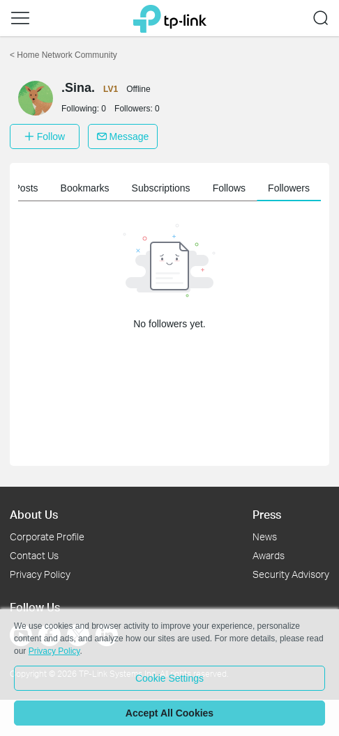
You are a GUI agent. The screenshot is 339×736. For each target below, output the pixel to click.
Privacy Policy (40, 574)
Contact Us (34, 555)
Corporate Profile (47, 536)
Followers (293, 188)
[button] (20, 18)
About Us (34, 514)
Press (267, 514)
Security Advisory (291, 574)
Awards (269, 555)
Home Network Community (63, 55)
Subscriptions (164, 188)
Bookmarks (88, 188)
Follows (232, 188)
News (265, 536)
